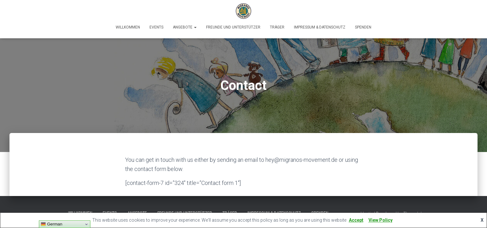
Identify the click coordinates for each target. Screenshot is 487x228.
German (51, 224)
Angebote (185, 27)
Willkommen (128, 27)
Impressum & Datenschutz (319, 27)
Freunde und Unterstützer (233, 27)
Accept (356, 220)
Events (156, 27)
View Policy (380, 220)
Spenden (363, 27)
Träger (277, 27)
